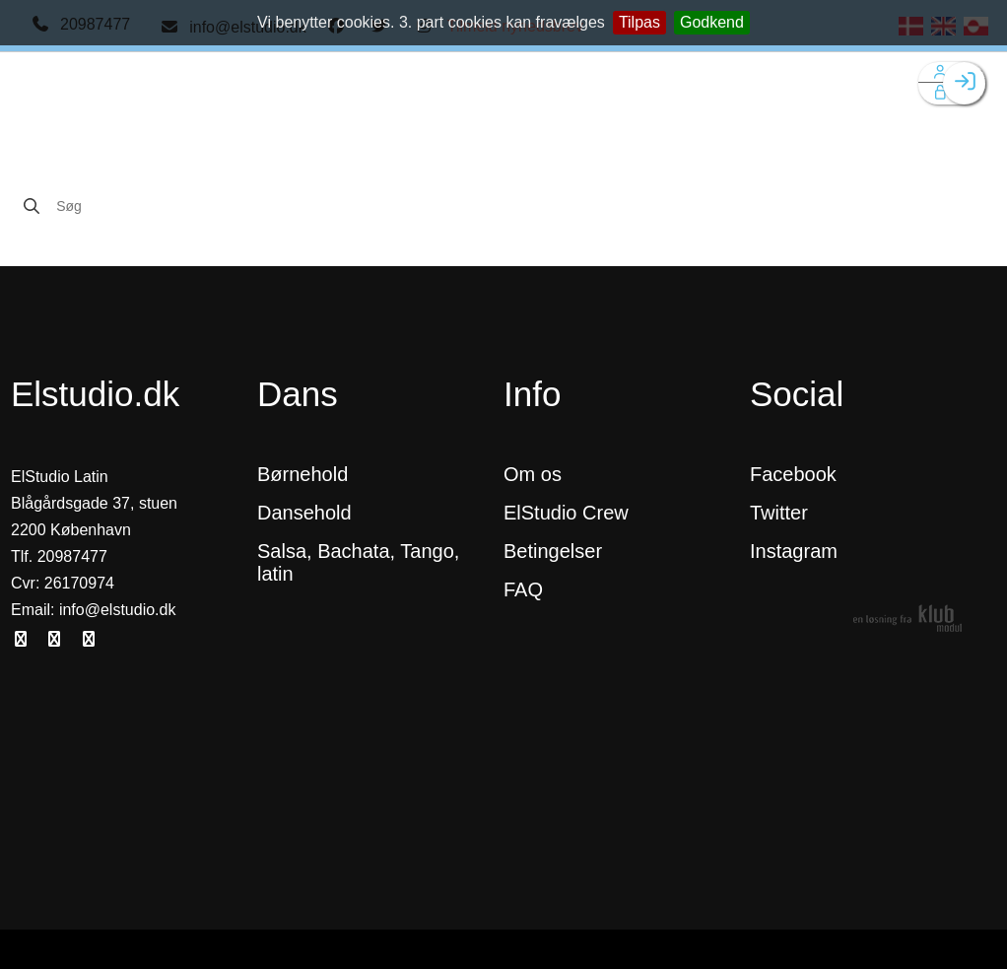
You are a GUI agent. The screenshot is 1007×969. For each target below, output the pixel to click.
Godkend (712, 22)
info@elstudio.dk (117, 609)
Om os (533, 474)
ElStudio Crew (566, 512)
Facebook (793, 474)
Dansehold (304, 512)
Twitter (779, 512)
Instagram (794, 551)
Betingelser (556, 551)
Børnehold (302, 474)
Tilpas (639, 22)
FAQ (523, 589)
